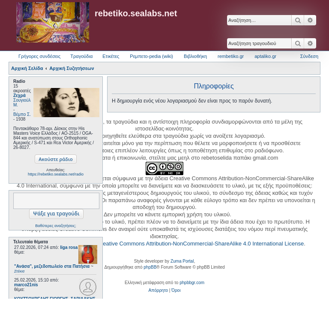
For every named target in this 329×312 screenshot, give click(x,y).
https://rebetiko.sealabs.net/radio (56, 174)
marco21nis (26, 284)
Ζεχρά (19, 95)
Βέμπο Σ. (22, 114)
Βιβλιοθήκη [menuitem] (195, 56)
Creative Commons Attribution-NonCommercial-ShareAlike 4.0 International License (200, 243)
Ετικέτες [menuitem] (110, 56)
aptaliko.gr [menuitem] (265, 56)
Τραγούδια (81, 56)
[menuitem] (158, 290)
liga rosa (69, 247)
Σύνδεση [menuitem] (309, 56)
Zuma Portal (182, 261)
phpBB (150, 267)
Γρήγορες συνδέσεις (39, 56)
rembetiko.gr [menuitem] (231, 56)
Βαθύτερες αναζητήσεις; (55, 226)
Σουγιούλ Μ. (21, 102)
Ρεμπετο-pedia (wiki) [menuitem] (151, 56)
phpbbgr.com (191, 282)
